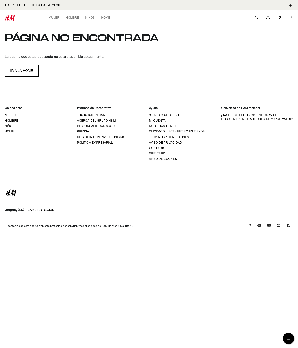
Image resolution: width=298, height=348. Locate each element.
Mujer (54, 17)
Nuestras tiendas (164, 126)
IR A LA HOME (21, 71)
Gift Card (157, 153)
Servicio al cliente (165, 115)
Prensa (83, 131)
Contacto (157, 148)
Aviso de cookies (163, 158)
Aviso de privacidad (165, 142)
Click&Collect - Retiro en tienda (177, 131)
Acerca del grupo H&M (96, 120)
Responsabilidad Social (97, 126)
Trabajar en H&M (91, 115)
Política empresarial (95, 142)
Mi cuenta (157, 120)
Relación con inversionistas (101, 137)
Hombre (72, 17)
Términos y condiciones (169, 137)
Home (105, 17)
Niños (90, 17)
